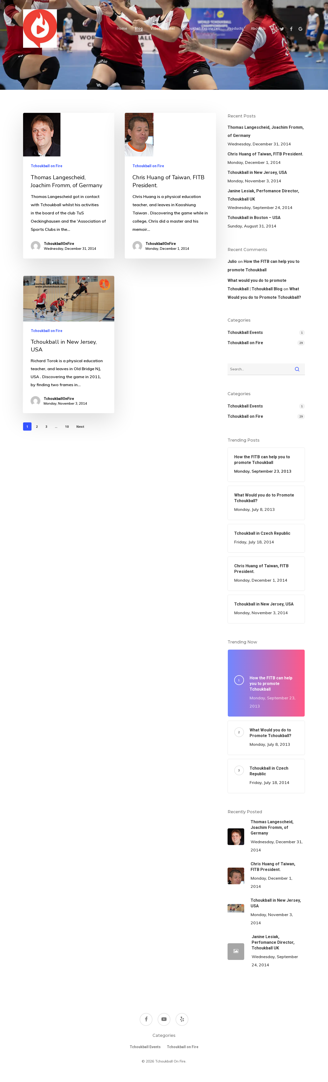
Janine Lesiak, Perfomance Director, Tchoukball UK (263, 195)
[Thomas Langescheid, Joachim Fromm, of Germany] (68, 186)
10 (67, 426)
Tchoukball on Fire (46, 166)
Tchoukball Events (245, 332)
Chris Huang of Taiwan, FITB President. (265, 154)
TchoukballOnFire (59, 244)
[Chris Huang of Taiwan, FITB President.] (170, 186)
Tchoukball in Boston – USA (254, 217)
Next (80, 426)
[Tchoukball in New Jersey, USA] (67, 396)
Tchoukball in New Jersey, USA (257, 172)
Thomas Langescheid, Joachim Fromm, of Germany (266, 131)
